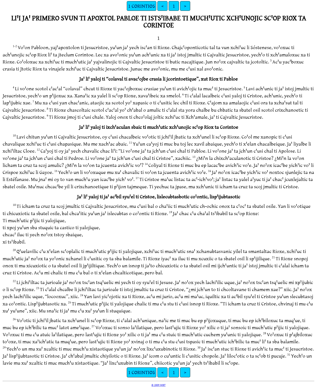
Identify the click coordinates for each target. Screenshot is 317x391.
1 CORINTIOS (141, 5)
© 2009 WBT (158, 385)
